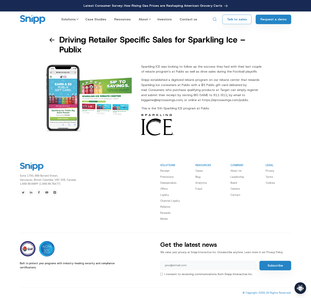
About (143, 19)
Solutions (68, 19)
